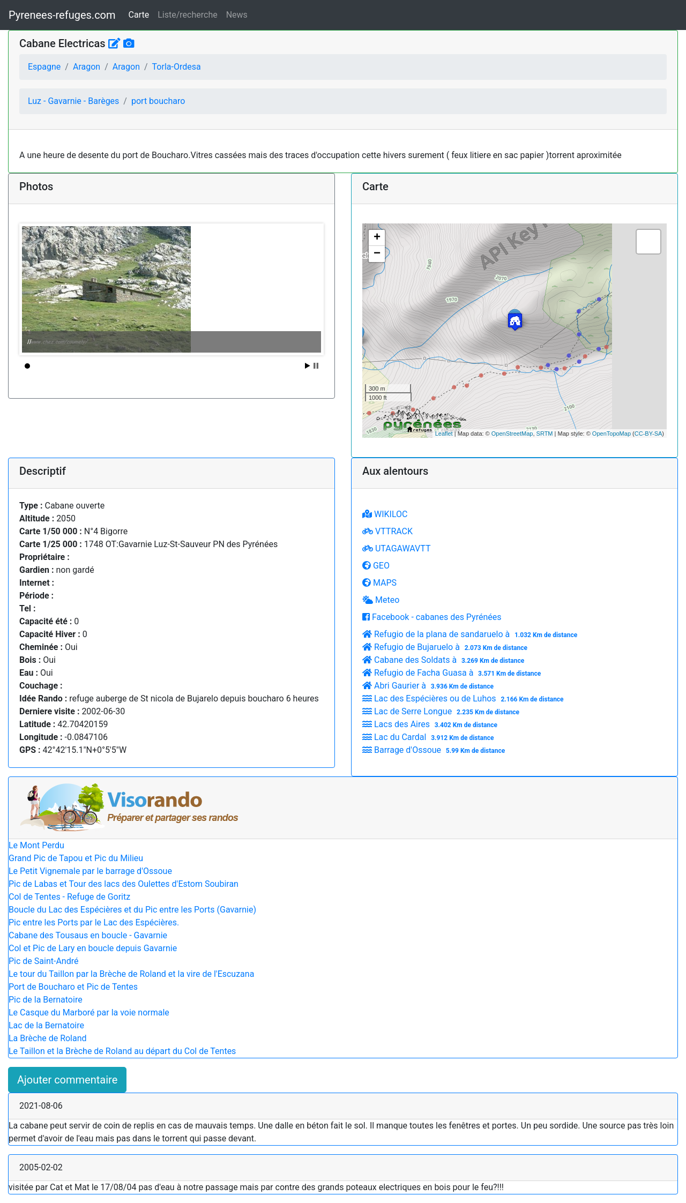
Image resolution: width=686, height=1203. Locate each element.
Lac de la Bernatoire (46, 1025)
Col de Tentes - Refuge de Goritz (69, 897)
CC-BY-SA (648, 433)
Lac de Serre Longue (442, 711)
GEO (376, 566)
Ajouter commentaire (67, 1079)
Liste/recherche (187, 15)
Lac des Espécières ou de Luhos (464, 698)
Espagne (44, 67)
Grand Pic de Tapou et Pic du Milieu (76, 858)
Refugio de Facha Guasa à (452, 673)
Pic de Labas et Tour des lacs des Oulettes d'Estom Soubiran (123, 884)
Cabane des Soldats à (444, 660)
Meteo (380, 600)
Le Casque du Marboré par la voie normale (89, 1012)
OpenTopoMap (611, 433)
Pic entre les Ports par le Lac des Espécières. (94, 922)
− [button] (377, 254)
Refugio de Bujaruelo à (446, 647)
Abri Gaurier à (429, 686)
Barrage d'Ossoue (435, 750)
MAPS (379, 583)
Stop (316, 366)
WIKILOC (384, 514)
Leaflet (444, 433)
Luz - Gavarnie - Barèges (73, 101)
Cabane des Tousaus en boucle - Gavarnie (88, 935)
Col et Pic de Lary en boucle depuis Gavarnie (93, 948)
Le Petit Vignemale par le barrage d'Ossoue (90, 871)
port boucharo (158, 101)
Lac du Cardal (429, 737)
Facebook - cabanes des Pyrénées (431, 617)
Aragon (86, 67)
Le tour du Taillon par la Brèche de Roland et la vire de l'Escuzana (131, 974)
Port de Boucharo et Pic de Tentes (73, 987)
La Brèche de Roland (48, 1038)
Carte (139, 15)
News (237, 15)
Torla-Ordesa (176, 67)
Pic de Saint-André (43, 961)
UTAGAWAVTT (396, 548)
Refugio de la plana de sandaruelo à (471, 634)
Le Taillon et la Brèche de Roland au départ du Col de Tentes (122, 1051)
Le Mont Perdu (36, 845)
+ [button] (377, 238)
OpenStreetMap (512, 433)
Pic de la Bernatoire (46, 1000)
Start (307, 366)
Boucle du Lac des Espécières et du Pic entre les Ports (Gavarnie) (132, 910)
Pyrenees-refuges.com (62, 15)
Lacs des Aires (431, 724)
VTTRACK (387, 531)
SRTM (544, 433)
